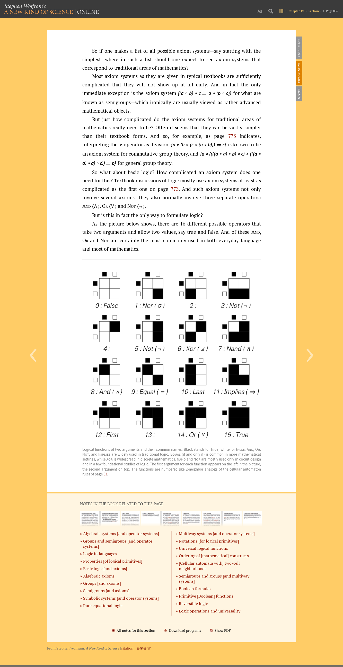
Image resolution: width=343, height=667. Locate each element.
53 (105, 474)
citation (127, 648)
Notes (299, 93)
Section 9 (315, 11)
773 (232, 136)
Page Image (299, 48)
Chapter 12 (296, 11)
